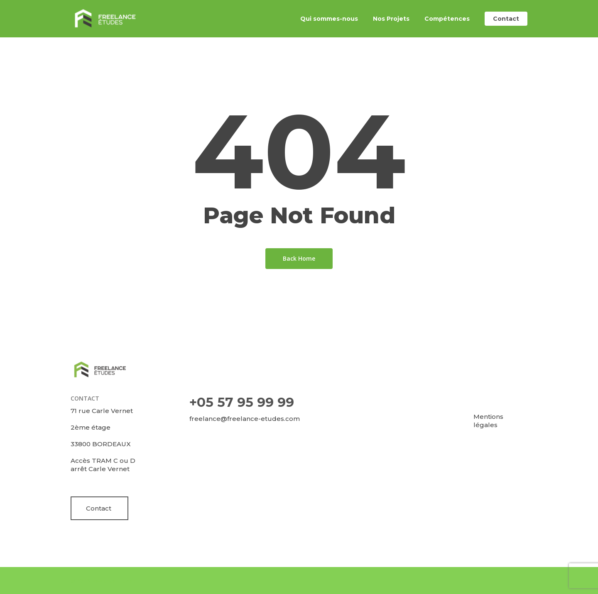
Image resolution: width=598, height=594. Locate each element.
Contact (98, 508)
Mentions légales (488, 421)
